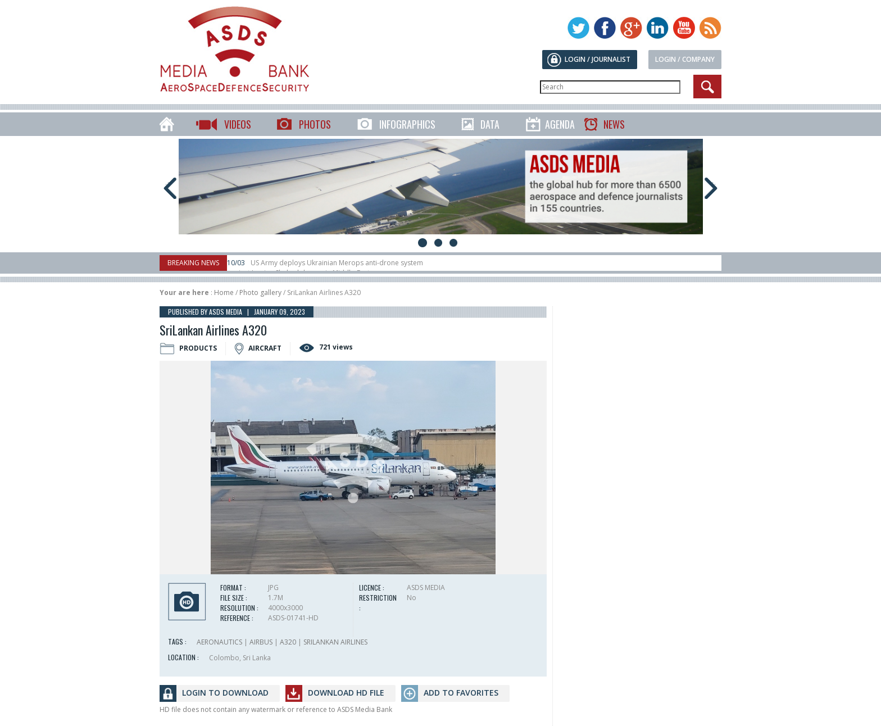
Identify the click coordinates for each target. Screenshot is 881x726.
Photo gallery (260, 292)
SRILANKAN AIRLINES (335, 642)
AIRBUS (261, 642)
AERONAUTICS (219, 642)
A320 (288, 642)
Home (224, 292)
